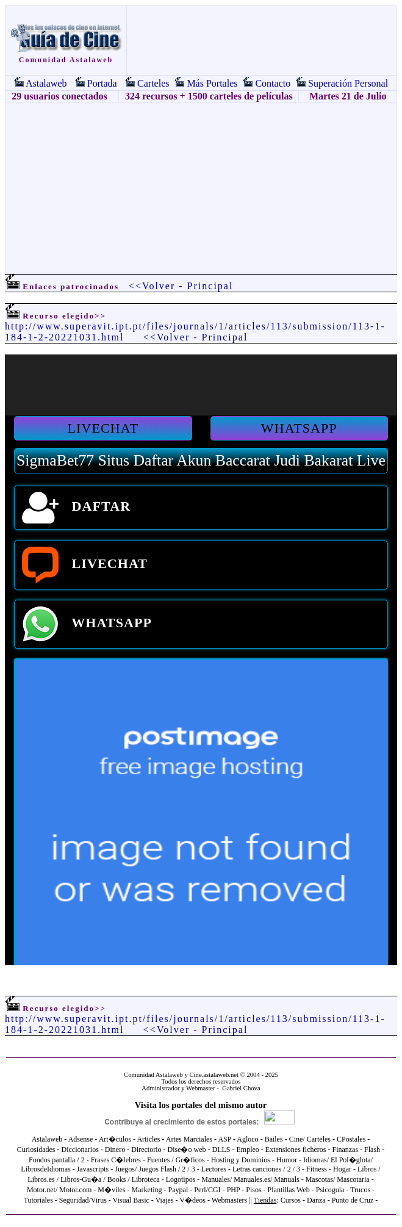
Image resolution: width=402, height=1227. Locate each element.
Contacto (272, 83)
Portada (102, 83)
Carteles (153, 83)
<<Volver (152, 286)
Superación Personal (348, 83)
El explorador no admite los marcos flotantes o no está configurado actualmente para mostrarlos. (201, 660)
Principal (210, 286)
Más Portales (212, 83)
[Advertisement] (201, 188)
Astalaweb (46, 83)
